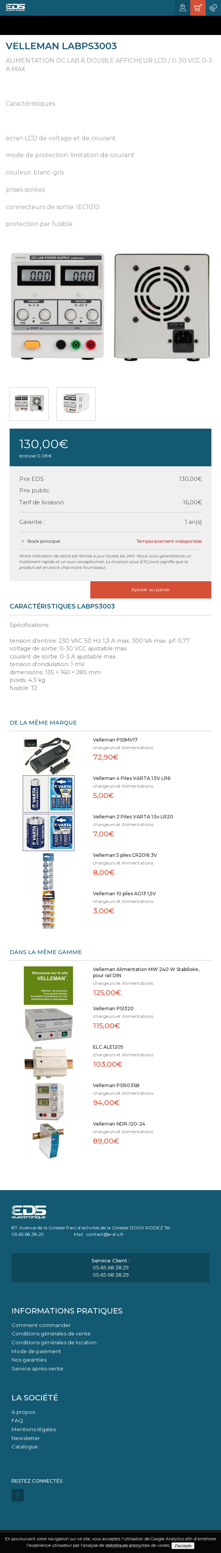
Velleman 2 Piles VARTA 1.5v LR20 (133, 817)
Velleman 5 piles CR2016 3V (125, 855)
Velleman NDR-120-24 (119, 1124)
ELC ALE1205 (108, 1047)
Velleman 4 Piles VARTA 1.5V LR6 (131, 778)
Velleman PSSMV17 (115, 740)
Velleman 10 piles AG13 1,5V (124, 893)
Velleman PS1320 (113, 1008)
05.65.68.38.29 (111, 1267)
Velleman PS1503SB (116, 1085)
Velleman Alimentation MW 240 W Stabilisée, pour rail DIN (146, 972)
